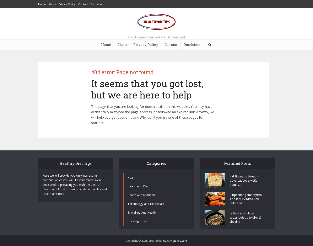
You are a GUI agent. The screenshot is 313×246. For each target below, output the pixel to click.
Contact (83, 4)
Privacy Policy (67, 4)
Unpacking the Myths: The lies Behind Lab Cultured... (246, 199)
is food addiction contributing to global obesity (245, 217)
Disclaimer (97, 4)
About (52, 4)
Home (42, 4)
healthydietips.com (175, 240)
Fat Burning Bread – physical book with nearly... (244, 180)
